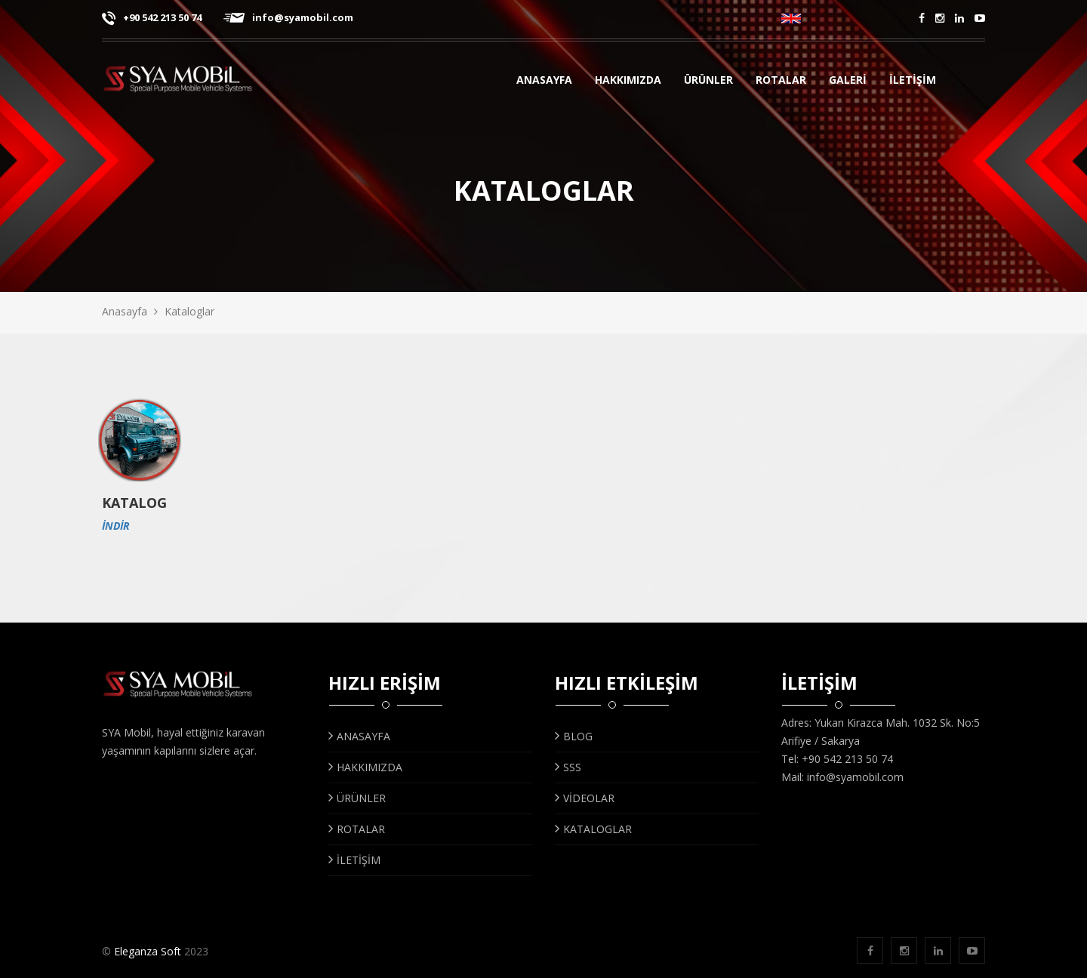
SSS (568, 767)
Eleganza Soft (147, 951)
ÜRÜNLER (710, 81)
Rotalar (782, 81)
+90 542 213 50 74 (152, 17)
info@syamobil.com (288, 17)
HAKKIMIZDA (628, 81)
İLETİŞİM (912, 81)
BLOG (574, 736)
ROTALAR (356, 829)
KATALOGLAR (593, 829)
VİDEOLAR (584, 798)
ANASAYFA (544, 81)
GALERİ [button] (853, 81)
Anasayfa (124, 311)
